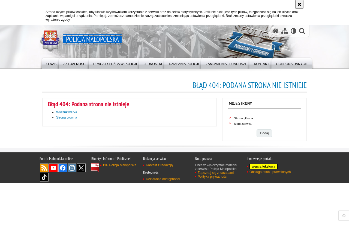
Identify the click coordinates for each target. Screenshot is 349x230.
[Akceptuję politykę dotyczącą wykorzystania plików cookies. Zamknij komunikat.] (299, 4)
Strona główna (66, 117)
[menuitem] (51, 63)
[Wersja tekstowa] (293, 31)
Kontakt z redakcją (159, 224)
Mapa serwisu (243, 123)
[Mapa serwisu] (284, 31)
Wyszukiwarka (66, 112)
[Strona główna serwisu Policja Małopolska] (276, 31)
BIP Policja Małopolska (119, 224)
